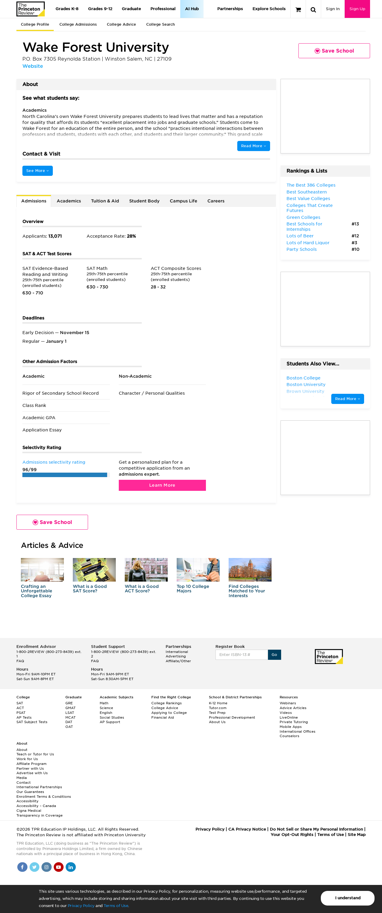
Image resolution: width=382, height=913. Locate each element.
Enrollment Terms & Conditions (43, 796)
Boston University (306, 384)
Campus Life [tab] (183, 201)
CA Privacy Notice (247, 829)
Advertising (176, 656)
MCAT (70, 717)
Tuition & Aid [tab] (105, 201)
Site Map (357, 834)
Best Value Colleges (308, 198)
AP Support (110, 722)
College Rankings (166, 703)
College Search (160, 24)
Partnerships (230, 9)
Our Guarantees (30, 792)
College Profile (35, 24)
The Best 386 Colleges (310, 185)
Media (21, 778)
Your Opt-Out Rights (292, 834)
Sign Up (357, 9)
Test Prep (217, 713)
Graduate (131, 9)
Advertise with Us (32, 773)
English (106, 713)
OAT (69, 727)
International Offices (297, 731)
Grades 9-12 (100, 9)
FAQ (20, 661)
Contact (23, 782)
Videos (286, 713)
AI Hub (192, 9)
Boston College (303, 378)
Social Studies (112, 717)
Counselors (289, 736)
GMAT (70, 708)
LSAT (69, 713)
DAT (68, 722)
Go (274, 654)
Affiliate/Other (178, 661)
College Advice (121, 24)
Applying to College (169, 713)
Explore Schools (269, 9)
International (177, 652)
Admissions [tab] (33, 201)
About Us (217, 722)
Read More (253, 146)
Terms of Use (116, 905)
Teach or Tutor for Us (35, 754)
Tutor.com (218, 708)
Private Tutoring (294, 722)
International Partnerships (39, 787)
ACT (20, 708)
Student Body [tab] (144, 201)
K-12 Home (218, 703)
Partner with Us (30, 768)
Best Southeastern (306, 192)
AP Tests (24, 717)
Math (104, 703)
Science (106, 708)
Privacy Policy (81, 905)
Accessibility (27, 801)
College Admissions (78, 24)
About (21, 750)
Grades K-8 (67, 9)
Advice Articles (293, 708)
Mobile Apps (291, 727)
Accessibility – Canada (36, 806)
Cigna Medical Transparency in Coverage (39, 813)
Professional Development (232, 717)
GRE (69, 703)
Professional (162, 9)
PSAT (20, 713)
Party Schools (301, 249)
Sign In (333, 9)
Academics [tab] (69, 201)
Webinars (288, 703)
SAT (19, 703)
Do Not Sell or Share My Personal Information (316, 829)
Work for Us (27, 759)
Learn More (162, 485)
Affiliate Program (31, 764)
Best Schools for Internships (304, 227)
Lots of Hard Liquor (307, 242)
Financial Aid (162, 717)
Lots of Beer (300, 235)
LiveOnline (289, 717)
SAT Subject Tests (31, 722)
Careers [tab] (215, 201)
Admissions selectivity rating (53, 462)
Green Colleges (303, 217)
